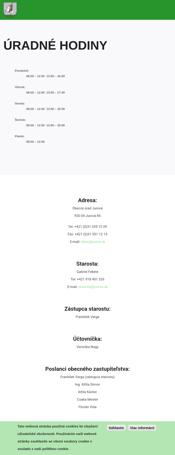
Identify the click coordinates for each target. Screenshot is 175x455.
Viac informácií (142, 428)
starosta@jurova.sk (93, 287)
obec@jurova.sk (93, 242)
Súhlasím (116, 428)
